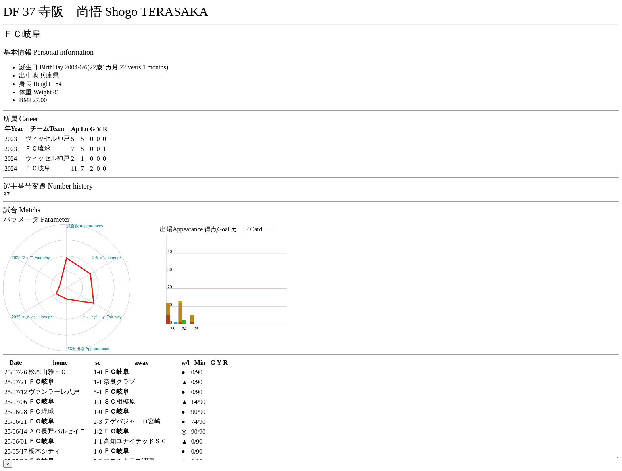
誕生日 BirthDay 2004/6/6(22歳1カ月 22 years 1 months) (93, 67)
